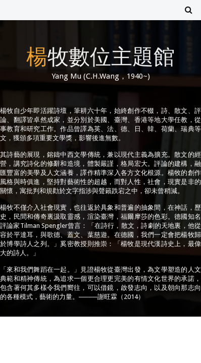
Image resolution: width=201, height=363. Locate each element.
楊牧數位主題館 (100, 55)
